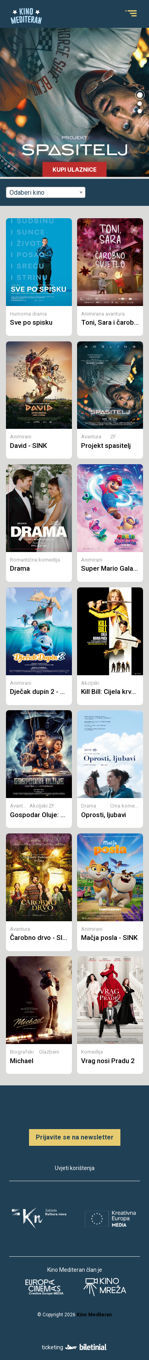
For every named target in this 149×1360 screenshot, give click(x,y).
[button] (140, 95)
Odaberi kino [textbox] (27, 192)
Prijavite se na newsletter (75, 1137)
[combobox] (45, 192)
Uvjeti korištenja (75, 1168)
